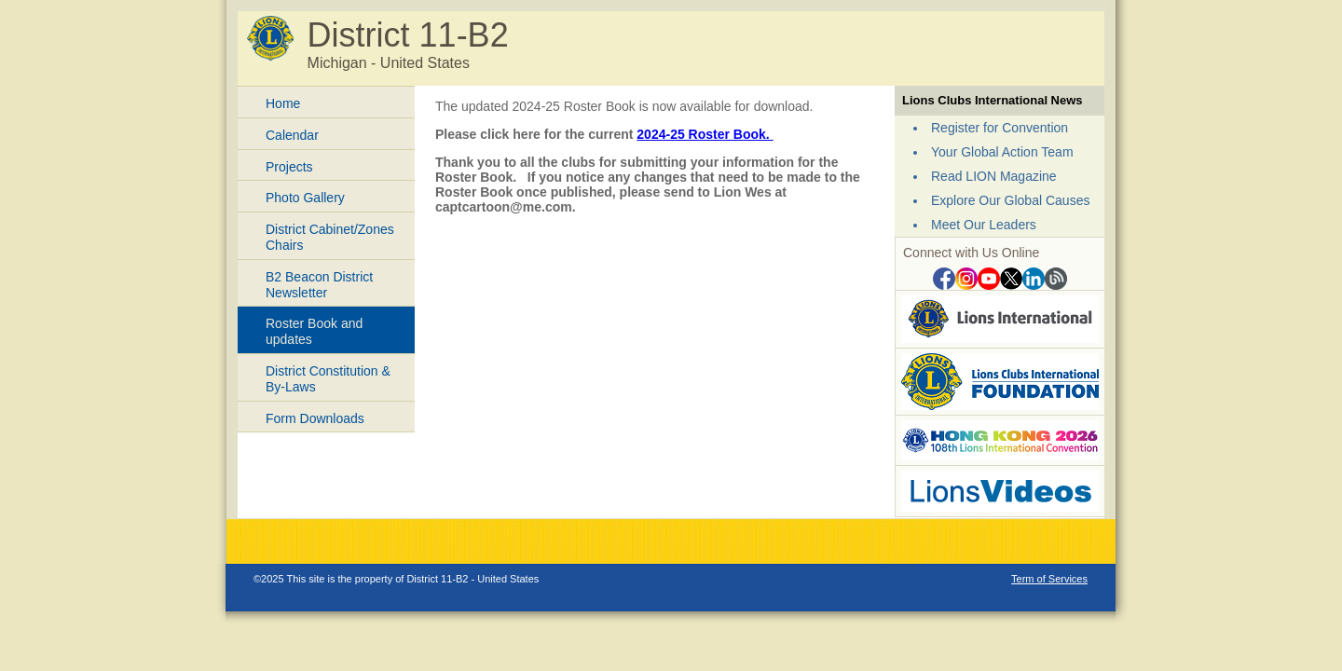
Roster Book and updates (314, 331)
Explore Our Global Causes (1010, 200)
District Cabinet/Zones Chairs (330, 237)
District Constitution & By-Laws (328, 378)
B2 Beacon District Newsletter (319, 284)
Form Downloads (315, 418)
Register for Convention (999, 127)
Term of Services (1049, 578)
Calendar (292, 135)
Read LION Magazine (994, 176)
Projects (289, 166)
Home (283, 103)
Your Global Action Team (1002, 151)
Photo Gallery (305, 197)
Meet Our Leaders (983, 224)
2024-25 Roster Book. (705, 134)
